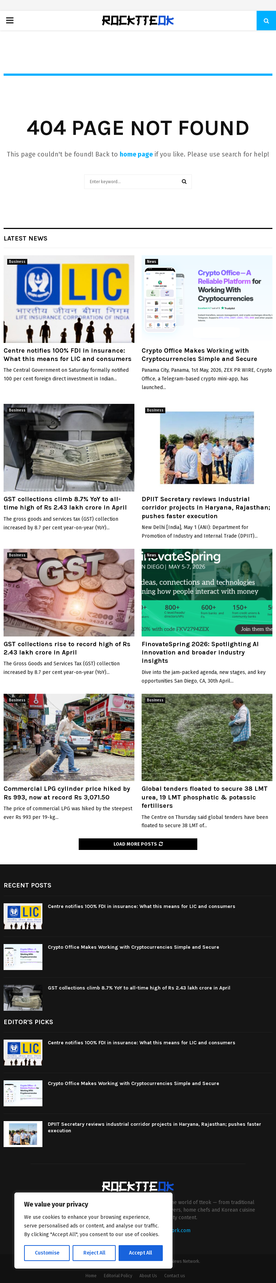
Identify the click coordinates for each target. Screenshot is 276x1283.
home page (136, 154)
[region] (93, 1231)
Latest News (25, 238)
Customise (46, 1253)
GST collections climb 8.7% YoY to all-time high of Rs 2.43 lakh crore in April (65, 503)
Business (17, 262)
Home (91, 1275)
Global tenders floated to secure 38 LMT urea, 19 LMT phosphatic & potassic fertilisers (205, 797)
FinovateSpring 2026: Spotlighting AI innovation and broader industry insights (200, 652)
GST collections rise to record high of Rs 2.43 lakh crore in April (67, 648)
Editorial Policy (118, 1275)
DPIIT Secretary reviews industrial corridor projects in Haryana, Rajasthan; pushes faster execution (206, 507)
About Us (148, 1275)
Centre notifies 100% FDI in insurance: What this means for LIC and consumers (68, 355)
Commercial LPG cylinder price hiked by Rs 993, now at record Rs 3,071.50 (67, 793)
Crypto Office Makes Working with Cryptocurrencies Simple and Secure (199, 355)
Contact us (174, 1275)
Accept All (140, 1253)
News (151, 262)
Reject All (94, 1253)
